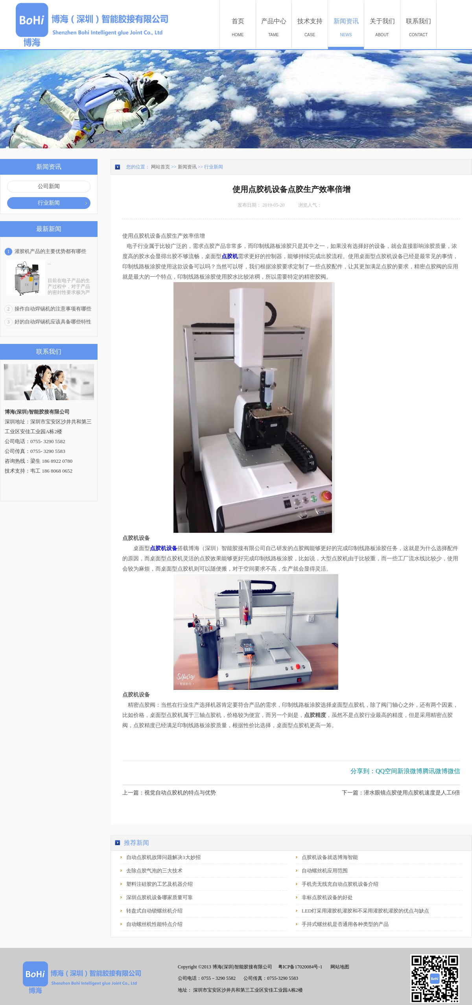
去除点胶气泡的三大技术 (154, 871)
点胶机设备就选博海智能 (330, 857)
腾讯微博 (435, 771)
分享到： (363, 771)
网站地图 (338, 967)
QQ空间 (386, 771)
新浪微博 (409, 771)
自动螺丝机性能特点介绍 (154, 924)
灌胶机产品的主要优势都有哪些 (50, 251)
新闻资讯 (187, 167)
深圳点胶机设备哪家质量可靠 (159, 897)
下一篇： (401, 793)
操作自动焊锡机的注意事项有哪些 (53, 309)
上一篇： (169, 793)
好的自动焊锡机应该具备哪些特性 (53, 322)
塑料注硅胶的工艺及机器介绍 (159, 884)
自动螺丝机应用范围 (325, 871)
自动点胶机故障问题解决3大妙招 (163, 857)
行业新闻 (213, 167)
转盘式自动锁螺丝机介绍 (154, 911)
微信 (454, 771)
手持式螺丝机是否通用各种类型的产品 (345, 924)
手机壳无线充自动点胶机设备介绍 (340, 884)
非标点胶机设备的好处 (327, 897)
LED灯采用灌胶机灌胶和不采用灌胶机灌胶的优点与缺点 (365, 911)
